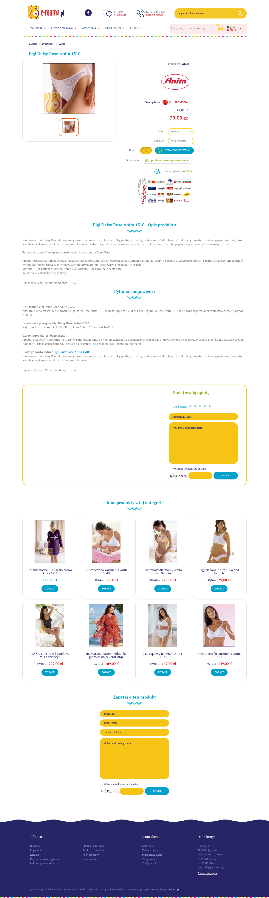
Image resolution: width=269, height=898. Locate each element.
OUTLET (136, 28)
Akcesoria (89, 28)
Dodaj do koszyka (177, 150)
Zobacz (50, 588)
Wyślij (226, 475)
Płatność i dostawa (93, 846)
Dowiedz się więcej (208, 873)
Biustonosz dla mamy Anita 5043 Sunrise (162, 571)
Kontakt (34, 854)
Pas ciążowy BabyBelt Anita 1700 (162, 655)
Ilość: (132, 150)
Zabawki (36, 28)
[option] (69, 88)
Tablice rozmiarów (93, 850)
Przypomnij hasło (152, 854)
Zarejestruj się (197, 28)
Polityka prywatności (42, 863)
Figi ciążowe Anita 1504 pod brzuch (219, 571)
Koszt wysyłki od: (177, 171)
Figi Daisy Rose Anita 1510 (71, 352)
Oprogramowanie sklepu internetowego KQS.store (127, 889)
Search (241, 13)
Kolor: (161, 131)
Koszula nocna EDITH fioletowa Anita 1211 (50, 571)
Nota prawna (90, 859)
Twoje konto (149, 859)
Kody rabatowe (91, 854)
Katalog (33, 43)
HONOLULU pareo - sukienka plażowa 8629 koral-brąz (106, 655)
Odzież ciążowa (62, 28)
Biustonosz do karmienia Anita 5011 (219, 655)
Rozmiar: (159, 141)
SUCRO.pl (174, 889)
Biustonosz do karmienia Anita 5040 (106, 571)
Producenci (113, 28)
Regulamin (36, 850)
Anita (62, 43)
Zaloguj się (176, 28)
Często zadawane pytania (44, 859)
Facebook (88, 12)
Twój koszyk (149, 863)
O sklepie (35, 846)
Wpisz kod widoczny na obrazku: (189, 468)
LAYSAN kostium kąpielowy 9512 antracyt (49, 655)
